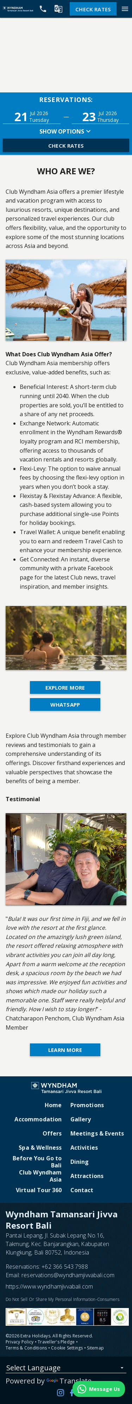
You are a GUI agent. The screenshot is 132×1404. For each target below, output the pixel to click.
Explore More (65, 687)
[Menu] (125, 9)
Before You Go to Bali (37, 1162)
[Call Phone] (43, 9)
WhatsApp (65, 704)
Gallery (80, 1119)
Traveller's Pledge (56, 1342)
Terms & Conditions (26, 1348)
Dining (79, 1161)
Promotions (87, 1105)
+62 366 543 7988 (65, 1266)
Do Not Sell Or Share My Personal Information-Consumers (62, 1299)
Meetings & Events (97, 1133)
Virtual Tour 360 (39, 1190)
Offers (52, 1133)
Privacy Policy (19, 1342)
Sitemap (95, 1348)
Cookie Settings (67, 1348)
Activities (84, 1147)
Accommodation (38, 1119)
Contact (82, 1190)
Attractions (87, 1175)
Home (53, 1105)
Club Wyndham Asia (40, 1176)
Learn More (65, 1049)
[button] (32, 116)
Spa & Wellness (40, 1147)
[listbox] (66, 1369)
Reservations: (66, 99)
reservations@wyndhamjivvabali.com (67, 1275)
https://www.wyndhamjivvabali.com (49, 1286)
